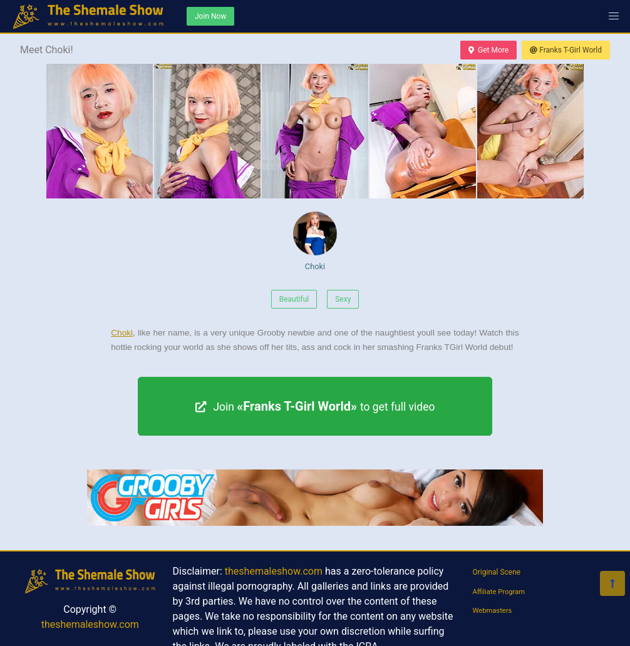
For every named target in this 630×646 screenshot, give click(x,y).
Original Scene (497, 572)
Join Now (210, 16)
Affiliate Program (499, 592)
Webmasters (492, 611)
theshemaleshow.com (90, 624)
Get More (488, 50)
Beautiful (294, 299)
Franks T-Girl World (566, 50)
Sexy (343, 299)
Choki (315, 241)
